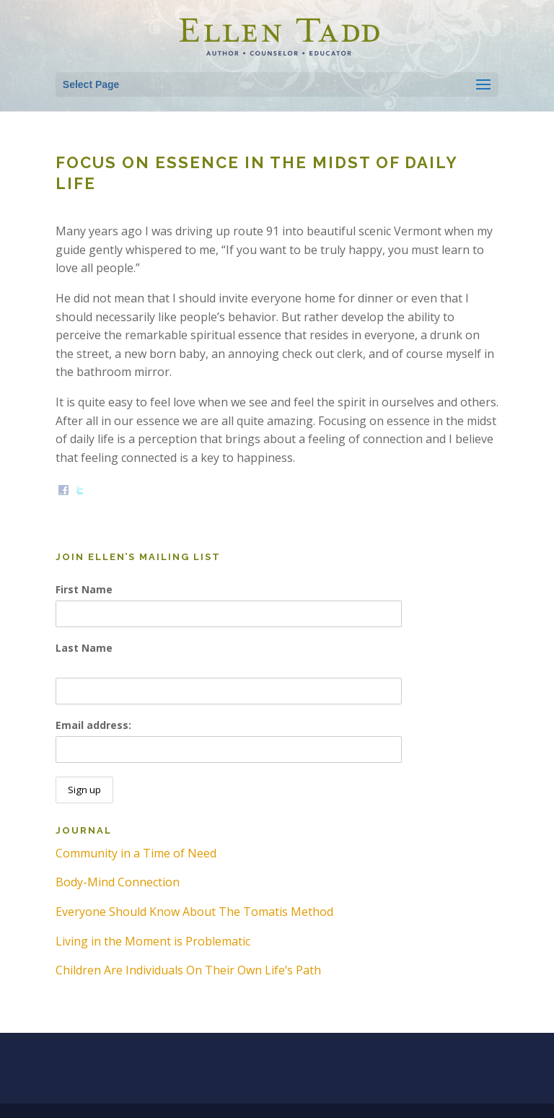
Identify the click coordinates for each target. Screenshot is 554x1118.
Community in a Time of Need (136, 853)
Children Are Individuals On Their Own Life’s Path (188, 970)
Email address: (93, 725)
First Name (84, 589)
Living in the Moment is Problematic (153, 941)
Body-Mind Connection (118, 882)
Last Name (84, 648)
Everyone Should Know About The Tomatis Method (194, 912)
